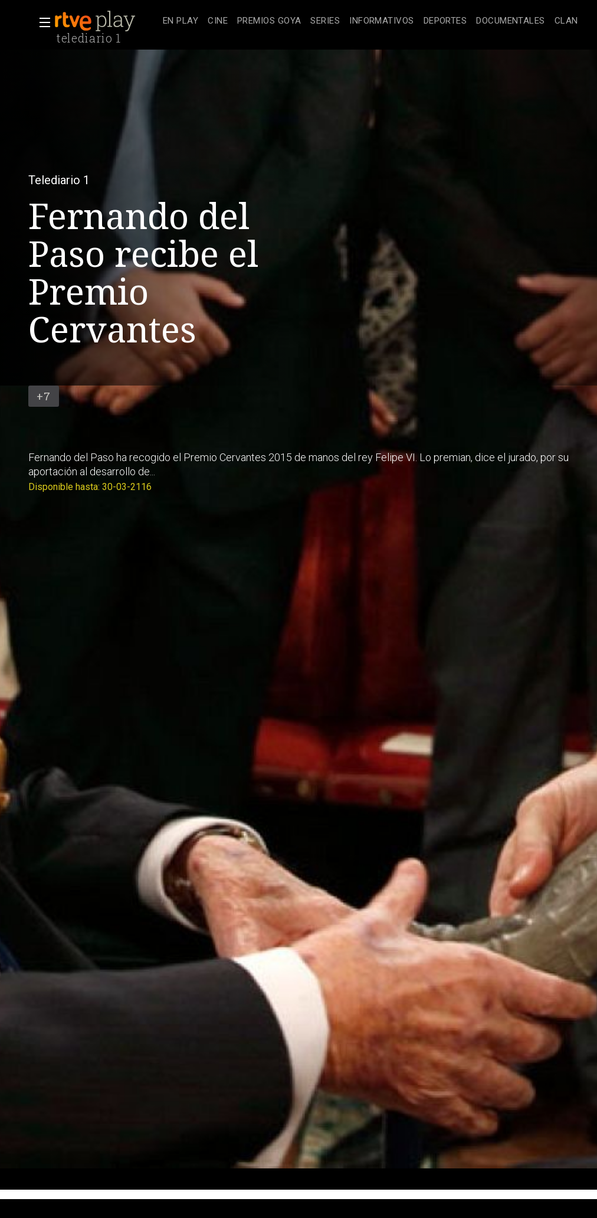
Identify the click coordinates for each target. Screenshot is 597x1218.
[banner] (106, 21)
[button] (41, 22)
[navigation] (370, 21)
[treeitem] (180, 21)
